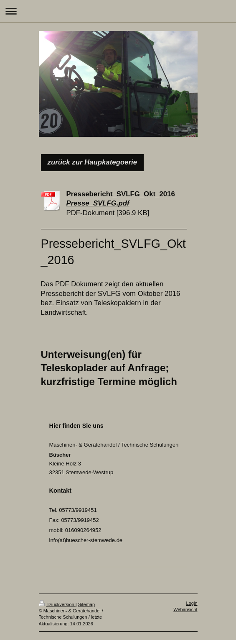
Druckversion (57, 604)
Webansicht (185, 609)
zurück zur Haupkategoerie (92, 162)
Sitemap (86, 604)
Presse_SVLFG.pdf (97, 203)
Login (192, 603)
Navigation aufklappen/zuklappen (118, 11)
